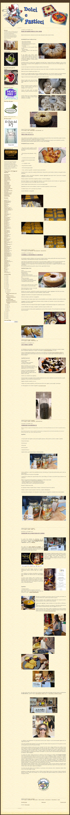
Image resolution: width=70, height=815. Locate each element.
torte (4, 267)
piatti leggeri (6, 247)
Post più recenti (24, 802)
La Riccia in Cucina (7, 187)
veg (42, 130)
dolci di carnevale (7, 219)
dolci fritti (5, 221)
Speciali (5, 266)
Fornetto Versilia (32, 130)
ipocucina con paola (7, 186)
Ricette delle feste (7, 253)
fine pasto (5, 225)
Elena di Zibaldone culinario (57, 352)
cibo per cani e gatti (7, 207)
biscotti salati (6, 204)
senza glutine (6, 264)
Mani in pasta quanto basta (50, 610)
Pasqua (5, 245)
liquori (5, 237)
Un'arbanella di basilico (7, 193)
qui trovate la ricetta (42, 385)
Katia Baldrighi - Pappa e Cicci (41, 693)
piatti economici (6, 246)
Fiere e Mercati (6, 224)
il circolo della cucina (7, 185)
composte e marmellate (7, 209)
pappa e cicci (6, 191)
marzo (7, 309)
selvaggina (5, 262)
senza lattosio (6, 265)
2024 (6, 278)
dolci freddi (6, 220)
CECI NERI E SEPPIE (9, 299)
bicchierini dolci (6, 202)
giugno (7, 305)
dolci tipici (5, 223)
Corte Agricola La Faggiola (35, 546)
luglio (7, 304)
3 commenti (32, 528)
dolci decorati (6, 218)
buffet (5, 205)
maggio (7, 306)
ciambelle (5, 206)
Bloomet (33, 542)
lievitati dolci (6, 235)
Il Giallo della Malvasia (38, 540)
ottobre (7, 292)
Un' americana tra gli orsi (8, 192)
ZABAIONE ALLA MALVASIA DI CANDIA (33, 533)
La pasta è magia (6, 234)
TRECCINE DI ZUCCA (10, 295)
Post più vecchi (63, 802)
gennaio (7, 310)
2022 (6, 280)
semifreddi (5, 263)
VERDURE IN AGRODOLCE (11, 300)
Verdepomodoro (6, 194)
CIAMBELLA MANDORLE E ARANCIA (32, 255)
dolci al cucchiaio (7, 217)
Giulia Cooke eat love (7, 179)
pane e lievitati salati (7, 244)
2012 (6, 314)
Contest (5, 211)
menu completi (6, 239)
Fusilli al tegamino (7, 178)
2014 (6, 311)
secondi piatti (6, 260)
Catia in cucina (6, 175)
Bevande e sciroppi (7, 201)
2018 (6, 285)
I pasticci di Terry (7, 184)
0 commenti (32, 129)
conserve (5, 210)
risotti (5, 257)
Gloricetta (5, 180)
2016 (6, 288)
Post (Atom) (27, 804)
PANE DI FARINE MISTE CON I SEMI (31, 31)
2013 (6, 313)
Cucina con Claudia (7, 177)
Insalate (5, 233)
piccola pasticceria (7, 250)
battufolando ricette (7, 174)
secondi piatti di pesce (7, 261)
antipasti (25, 130)
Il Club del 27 (6, 232)
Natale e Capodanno (41, 799)
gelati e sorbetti (6, 231)
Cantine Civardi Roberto (33, 592)
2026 (6, 275)
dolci (5, 216)
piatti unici (5, 249)
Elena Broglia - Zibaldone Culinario (55, 693)
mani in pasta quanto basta (8, 190)
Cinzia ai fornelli (6, 176)
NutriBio (5, 243)
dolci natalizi (6, 222)
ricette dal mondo (6, 252)
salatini (5, 258)
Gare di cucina (6, 230)
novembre (7, 290)
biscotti (5, 203)
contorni (32, 529)
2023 (6, 279)
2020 (6, 283)
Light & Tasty (6, 236)
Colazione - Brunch (7, 208)
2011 (6, 315)
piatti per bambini (7, 248)
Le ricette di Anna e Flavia (8, 188)
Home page (44, 802)
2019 (6, 284)
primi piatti (6, 251)
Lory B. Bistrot (6, 189)
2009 (6, 318)
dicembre (7, 289)
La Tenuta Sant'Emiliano (48, 350)
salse (5, 259)
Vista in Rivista (6, 272)
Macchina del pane (7, 238)
